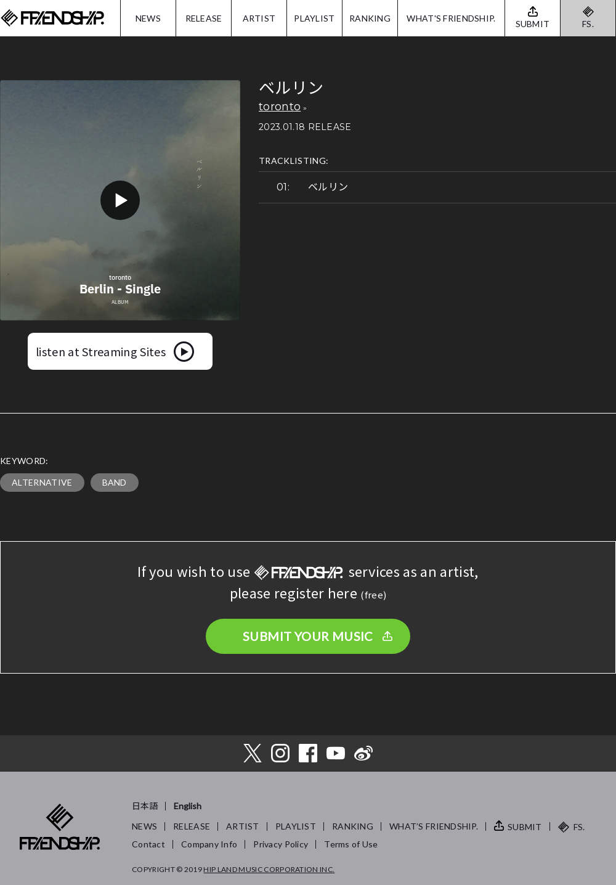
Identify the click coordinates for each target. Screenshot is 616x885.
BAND (114, 482)
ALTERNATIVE (42, 482)
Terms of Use (351, 844)
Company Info (209, 844)
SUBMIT (525, 827)
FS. (588, 23)
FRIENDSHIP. (52, 18)
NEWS (148, 18)
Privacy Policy (280, 844)
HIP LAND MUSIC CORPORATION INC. (268, 869)
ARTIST (259, 18)
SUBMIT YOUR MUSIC (308, 636)
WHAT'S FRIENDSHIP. (451, 18)
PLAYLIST (314, 18)
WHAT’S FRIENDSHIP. (433, 826)
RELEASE (203, 18)
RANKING (370, 18)
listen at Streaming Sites (101, 351)
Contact (148, 844)
